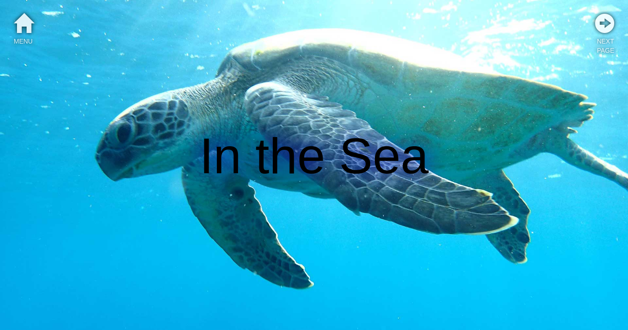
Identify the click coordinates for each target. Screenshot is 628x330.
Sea (384, 156)
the (290, 156)
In (220, 156)
